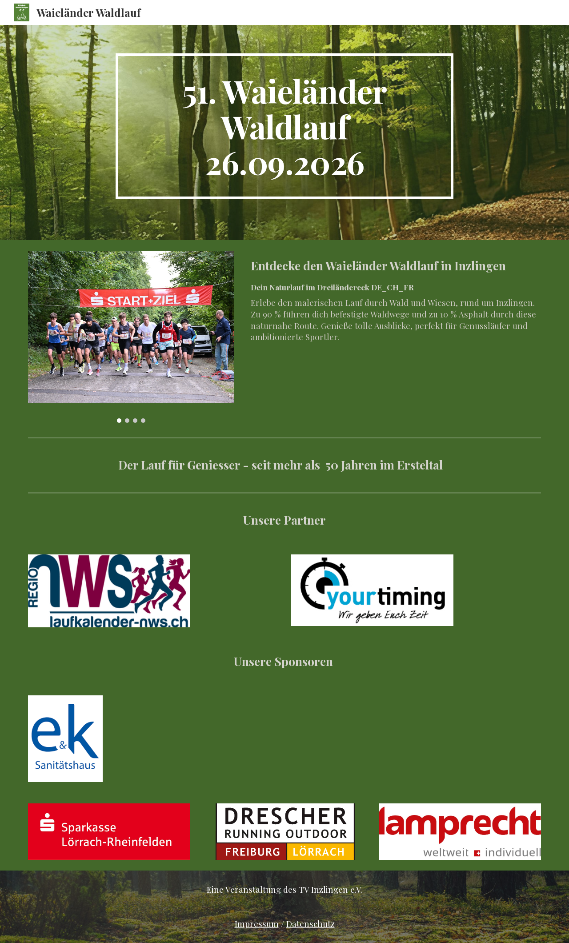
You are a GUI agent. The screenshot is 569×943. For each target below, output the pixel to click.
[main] (284, 126)
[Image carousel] (131, 337)
